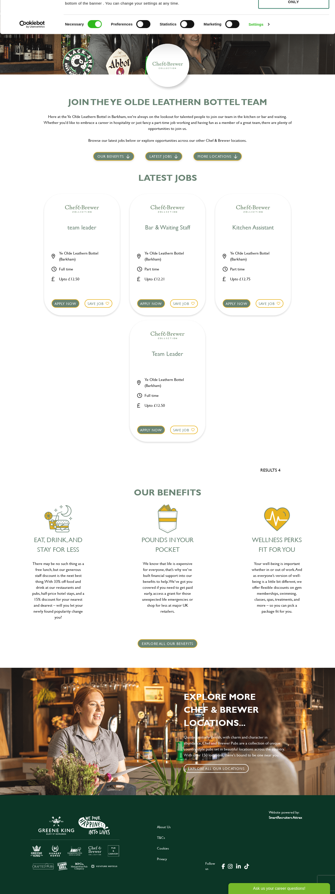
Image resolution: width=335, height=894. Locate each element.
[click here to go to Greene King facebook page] (223, 866)
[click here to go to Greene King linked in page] (238, 866)
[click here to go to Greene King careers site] (75, 843)
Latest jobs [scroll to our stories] (161, 156)
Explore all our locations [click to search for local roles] (216, 768)
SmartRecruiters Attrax (285, 817)
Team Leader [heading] (167, 354)
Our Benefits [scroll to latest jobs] (110, 156)
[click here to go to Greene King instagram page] (230, 866)
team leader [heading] (81, 227)
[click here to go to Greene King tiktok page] (246, 866)
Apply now (66, 303)
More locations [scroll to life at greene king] (214, 156)
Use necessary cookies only (294, 32)
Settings (256, 57)
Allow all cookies (293, 13)
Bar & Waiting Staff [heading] (167, 227)
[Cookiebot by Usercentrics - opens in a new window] (32, 57)
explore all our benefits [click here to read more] (167, 643)
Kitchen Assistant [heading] (253, 227)
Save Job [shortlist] (96, 303)
